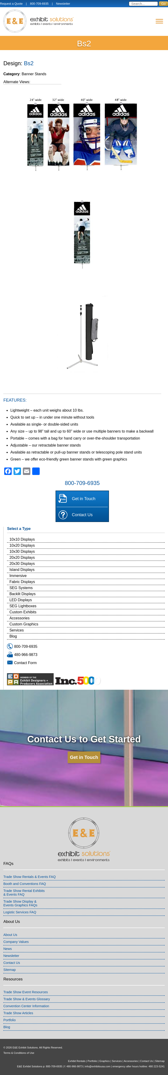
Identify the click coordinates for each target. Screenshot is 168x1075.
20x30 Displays (22, 564)
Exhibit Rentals (76, 1061)
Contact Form (25, 663)
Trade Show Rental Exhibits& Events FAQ (24, 892)
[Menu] (159, 21)
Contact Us (82, 514)
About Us (10, 935)
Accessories (19, 618)
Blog (13, 636)
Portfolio (9, 1020)
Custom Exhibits (22, 612)
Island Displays (22, 570)
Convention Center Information (26, 1006)
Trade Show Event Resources (25, 992)
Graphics (104, 1061)
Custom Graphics (23, 624)
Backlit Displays (22, 594)
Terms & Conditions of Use (18, 1052)
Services (16, 630)
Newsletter (63, 3)
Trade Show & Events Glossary (26, 999)
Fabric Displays (22, 582)
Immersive (18, 576)
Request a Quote (11, 3)
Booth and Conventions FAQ (24, 884)
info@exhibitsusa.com (98, 1066)
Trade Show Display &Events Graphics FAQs (20, 903)
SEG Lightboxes (22, 606)
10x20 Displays (22, 545)
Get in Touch (83, 498)
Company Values (16, 942)
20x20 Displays (22, 558)
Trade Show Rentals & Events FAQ (29, 877)
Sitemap (9, 970)
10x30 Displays (22, 551)
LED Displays (20, 600)
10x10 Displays (22, 539)
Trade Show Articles (18, 1013)
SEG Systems (21, 588)
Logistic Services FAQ (19, 912)
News (7, 949)
